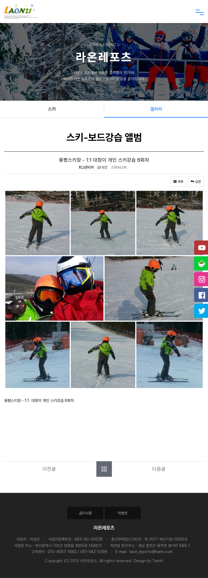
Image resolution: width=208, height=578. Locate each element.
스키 (52, 109)
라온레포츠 (104, 528)
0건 (102, 167)
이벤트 (122, 513)
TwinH (157, 561)
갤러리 (156, 109)
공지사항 (85, 513)
